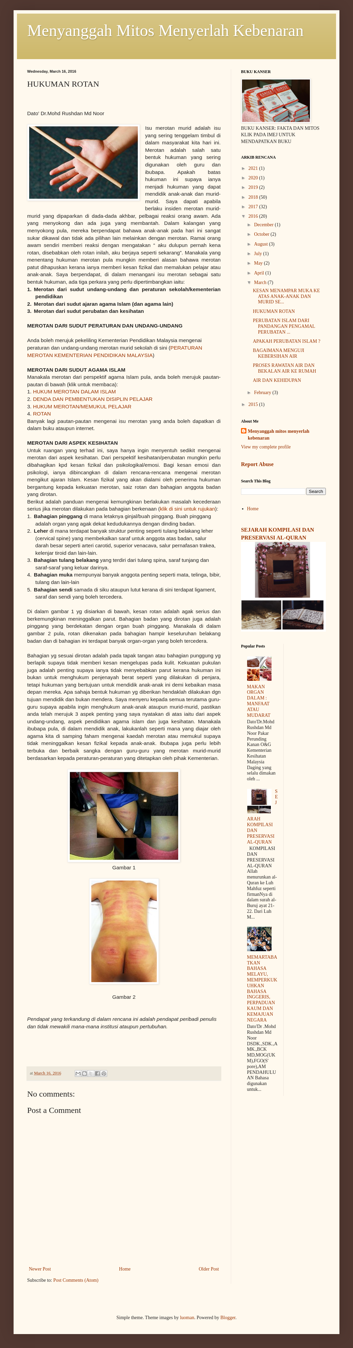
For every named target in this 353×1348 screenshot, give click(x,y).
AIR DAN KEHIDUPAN (277, 380)
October (262, 234)
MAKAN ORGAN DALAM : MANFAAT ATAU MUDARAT (259, 701)
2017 (253, 206)
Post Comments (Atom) (75, 1280)
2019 (253, 187)
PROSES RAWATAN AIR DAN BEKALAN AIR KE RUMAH (284, 368)
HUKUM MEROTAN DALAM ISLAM (74, 391)
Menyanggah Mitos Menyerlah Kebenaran (165, 30)
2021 (253, 168)
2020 (253, 177)
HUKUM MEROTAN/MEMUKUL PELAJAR (82, 406)
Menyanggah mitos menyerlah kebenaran (278, 435)
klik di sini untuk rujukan (187, 509)
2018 (253, 197)
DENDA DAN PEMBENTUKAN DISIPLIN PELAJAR (92, 399)
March (260, 282)
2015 (253, 404)
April (259, 273)
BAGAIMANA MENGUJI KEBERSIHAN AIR (278, 353)
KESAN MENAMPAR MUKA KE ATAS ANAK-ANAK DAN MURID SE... (286, 296)
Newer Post (40, 1269)
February (263, 392)
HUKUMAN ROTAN (274, 311)
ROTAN (42, 413)
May (259, 263)
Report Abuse (257, 464)
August (261, 244)
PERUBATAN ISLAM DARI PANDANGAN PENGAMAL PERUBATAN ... (284, 326)
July (258, 253)
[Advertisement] (283, 1148)
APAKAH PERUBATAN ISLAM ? (286, 341)
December (264, 224)
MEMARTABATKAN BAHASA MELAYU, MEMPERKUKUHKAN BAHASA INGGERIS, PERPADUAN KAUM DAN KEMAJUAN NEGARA (262, 989)
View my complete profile (266, 446)
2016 (253, 216)
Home (125, 1269)
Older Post (209, 1269)
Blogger (227, 1317)
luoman (187, 1317)
